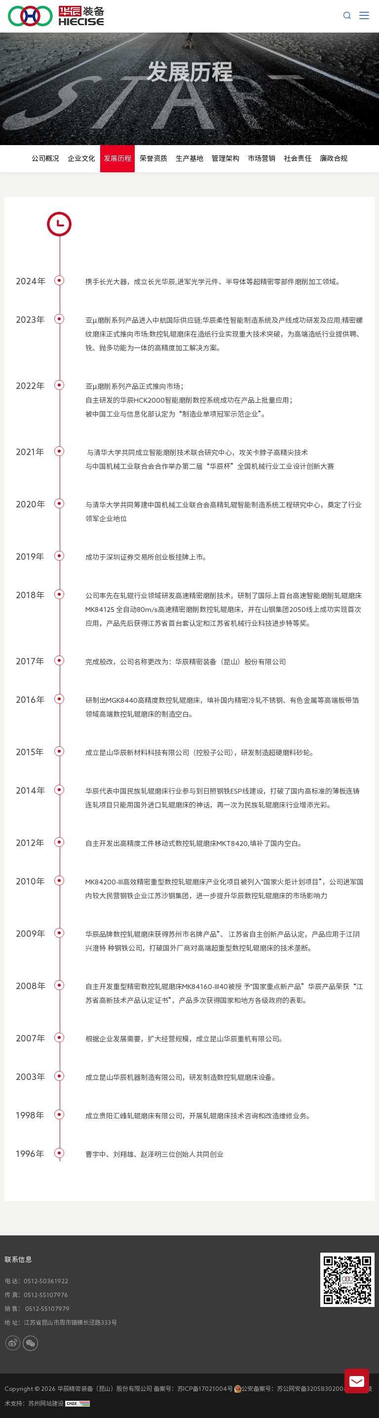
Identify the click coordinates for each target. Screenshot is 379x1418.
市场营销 (261, 158)
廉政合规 (333, 158)
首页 (182, 111)
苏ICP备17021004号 (205, 1388)
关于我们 (214, 111)
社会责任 (297, 158)
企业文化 (81, 158)
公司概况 (45, 158)
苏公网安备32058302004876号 (321, 1388)
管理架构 (225, 158)
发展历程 (254, 111)
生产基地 (189, 158)
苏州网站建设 (46, 1403)
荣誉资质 (153, 158)
